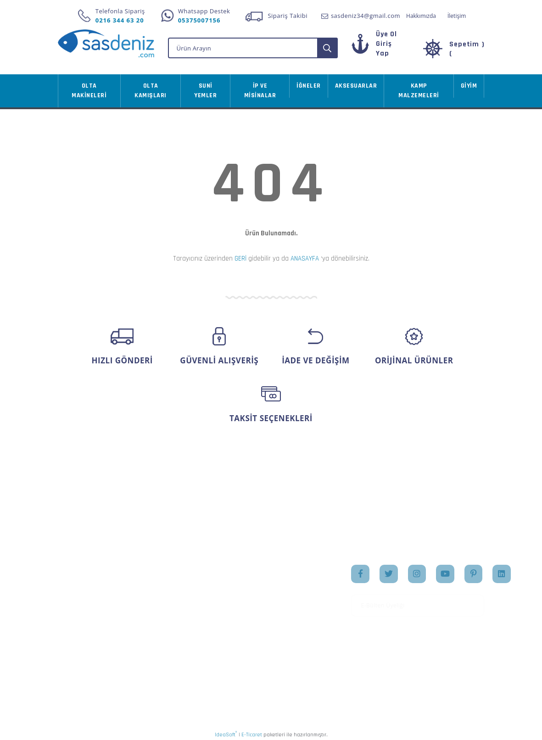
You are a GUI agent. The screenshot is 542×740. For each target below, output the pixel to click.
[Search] (253, 46)
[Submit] (474, 604)
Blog (284, 614)
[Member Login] (383, 47)
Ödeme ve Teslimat (159, 594)
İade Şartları (149, 622)
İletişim (456, 16)
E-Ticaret (251, 733)
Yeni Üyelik (74, 570)
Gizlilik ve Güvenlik (159, 608)
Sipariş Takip (223, 585)
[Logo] (106, 43)
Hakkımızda (421, 16)
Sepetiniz (217, 614)
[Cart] (454, 47)
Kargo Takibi (76, 651)
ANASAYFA (305, 257)
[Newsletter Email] (417, 604)
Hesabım (217, 570)
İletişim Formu (79, 614)
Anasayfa (291, 570)
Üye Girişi (72, 585)
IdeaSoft (226, 733)
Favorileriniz (222, 599)
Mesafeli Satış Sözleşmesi (151, 575)
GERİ (240, 257)
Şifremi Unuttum (82, 599)
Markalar (291, 599)
